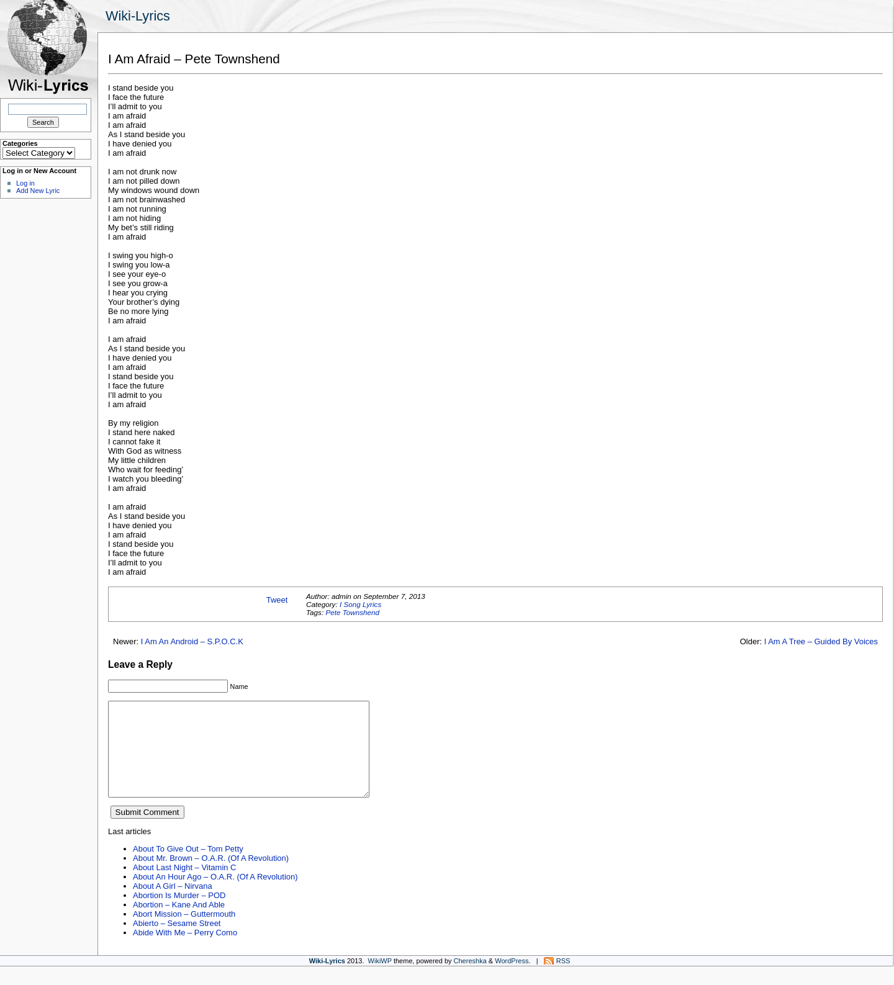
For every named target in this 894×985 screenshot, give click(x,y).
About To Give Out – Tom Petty (188, 867)
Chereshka (470, 979)
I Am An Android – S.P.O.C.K (192, 641)
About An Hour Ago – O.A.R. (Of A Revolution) (215, 895)
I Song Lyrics (360, 604)
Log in (25, 183)
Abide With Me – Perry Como (185, 951)
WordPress (511, 979)
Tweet (277, 600)
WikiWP (380, 979)
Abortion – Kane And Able (179, 923)
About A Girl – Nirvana (172, 904)
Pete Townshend (352, 612)
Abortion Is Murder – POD (179, 914)
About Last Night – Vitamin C (184, 886)
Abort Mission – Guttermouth (184, 932)
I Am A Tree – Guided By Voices (821, 641)
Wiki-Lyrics (138, 16)
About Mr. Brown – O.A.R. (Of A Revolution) (211, 876)
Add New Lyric (38, 190)
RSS (563, 979)
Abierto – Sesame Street (176, 942)
